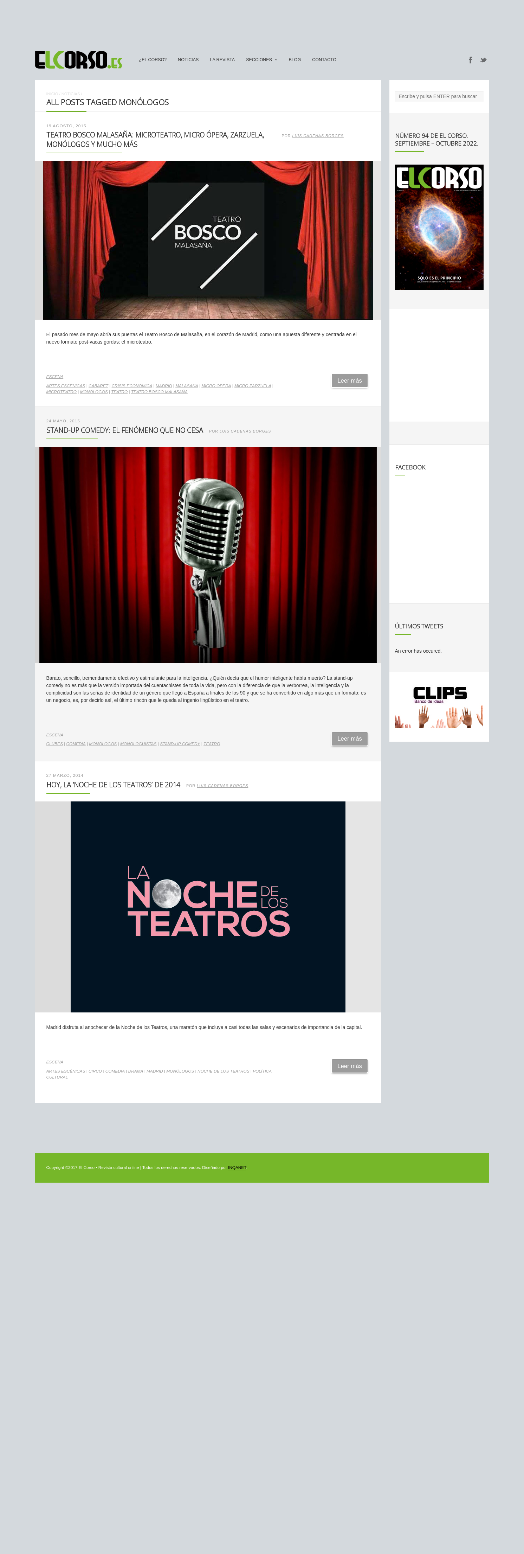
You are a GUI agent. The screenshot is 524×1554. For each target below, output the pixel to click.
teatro (119, 391)
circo (95, 1071)
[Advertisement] (262, 22)
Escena (55, 376)
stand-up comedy (180, 743)
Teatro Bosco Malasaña (159, 391)
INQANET (237, 1167)
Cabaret (98, 385)
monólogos (94, 391)
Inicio (52, 94)
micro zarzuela (252, 385)
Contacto (324, 59)
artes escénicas (65, 385)
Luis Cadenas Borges (318, 136)
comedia (76, 743)
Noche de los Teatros (224, 1071)
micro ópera (216, 385)
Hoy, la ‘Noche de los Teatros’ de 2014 (113, 784)
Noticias (188, 59)
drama (135, 1071)
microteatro (61, 391)
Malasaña (186, 385)
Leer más (349, 380)
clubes (54, 743)
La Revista (222, 59)
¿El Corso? (153, 59)
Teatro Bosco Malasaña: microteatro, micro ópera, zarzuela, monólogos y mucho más (155, 139)
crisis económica (132, 385)
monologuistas (138, 743)
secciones (259, 59)
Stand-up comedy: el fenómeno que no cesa (124, 430)
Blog (295, 59)
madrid (164, 385)
